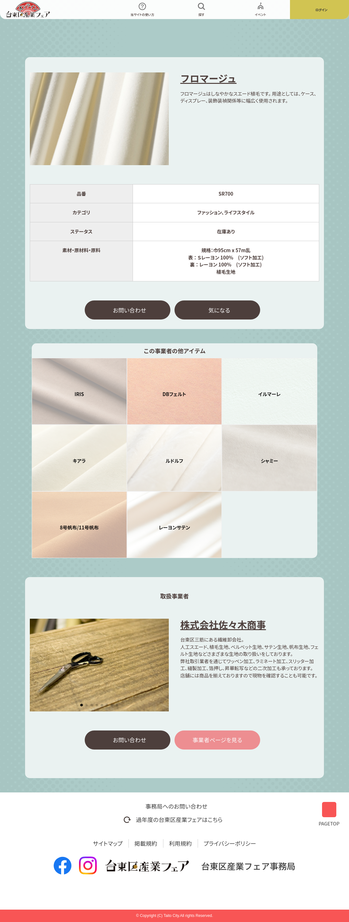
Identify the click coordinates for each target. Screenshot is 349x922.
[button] (81, 705)
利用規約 (180, 843)
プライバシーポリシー (230, 843)
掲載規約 (146, 843)
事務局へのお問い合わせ (176, 806)
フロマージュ (208, 78)
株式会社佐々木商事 (223, 624)
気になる (219, 310)
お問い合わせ (129, 310)
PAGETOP (329, 814)
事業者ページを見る (217, 740)
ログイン (321, 9)
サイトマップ (108, 843)
